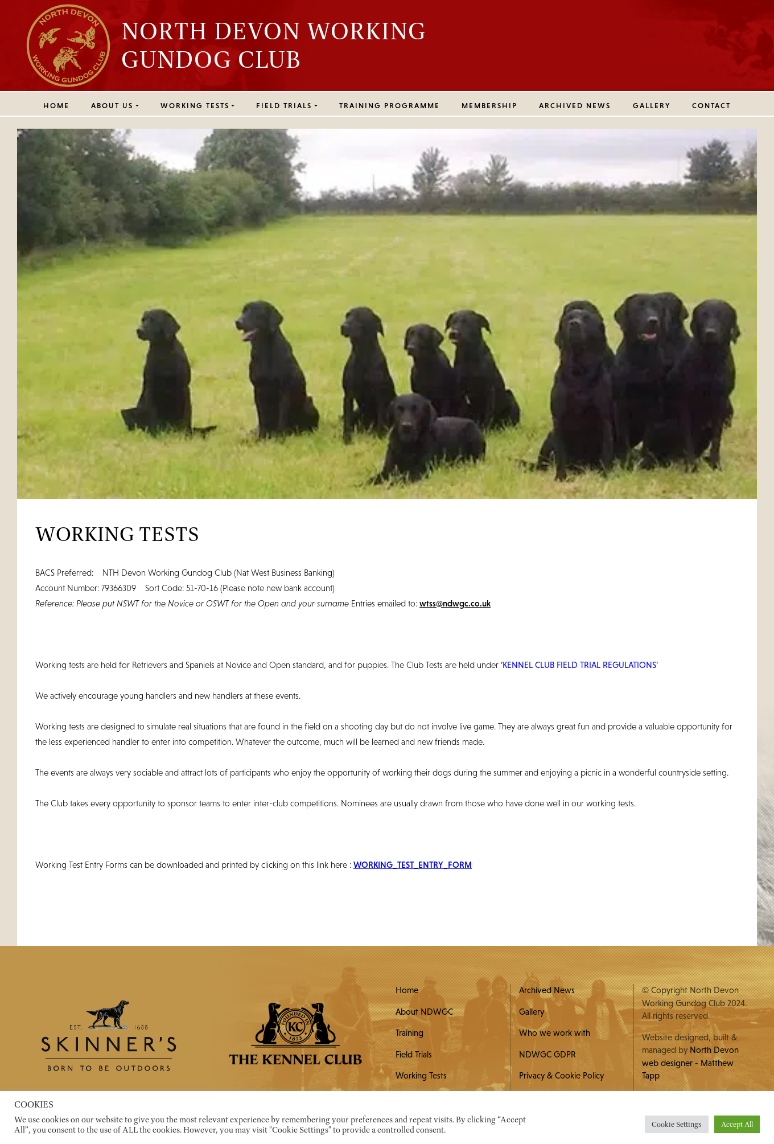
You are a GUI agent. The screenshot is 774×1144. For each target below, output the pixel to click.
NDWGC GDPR (547, 1054)
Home (56, 105)
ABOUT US (112, 105)
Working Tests (421, 1075)
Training (409, 1033)
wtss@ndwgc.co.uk (455, 603)
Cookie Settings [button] (677, 1124)
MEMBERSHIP (489, 105)
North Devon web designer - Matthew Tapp (690, 1062)
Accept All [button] (737, 1124)
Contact (711, 105)
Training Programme (389, 105)
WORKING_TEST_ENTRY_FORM (412, 865)
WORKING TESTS (194, 105)
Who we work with (554, 1033)
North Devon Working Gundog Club (273, 45)
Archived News (575, 105)
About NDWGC (424, 1011)
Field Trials (414, 1054)
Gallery (651, 105)
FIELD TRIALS (284, 105)
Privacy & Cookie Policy (561, 1075)
